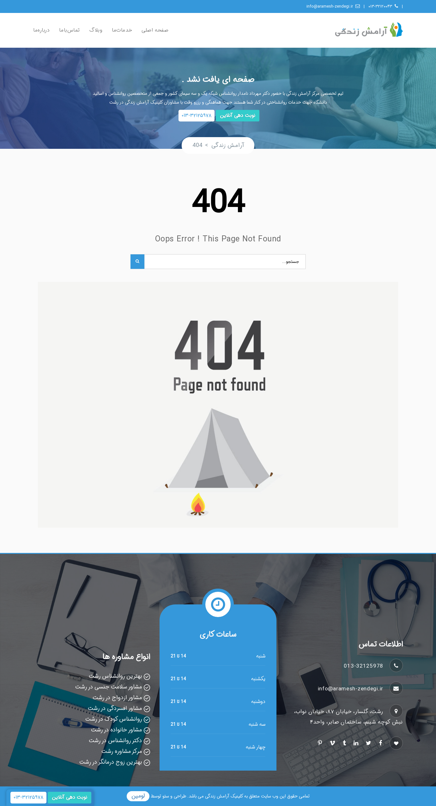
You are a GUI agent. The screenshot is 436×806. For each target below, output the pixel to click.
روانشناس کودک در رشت (113, 719)
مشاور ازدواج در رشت (117, 698)
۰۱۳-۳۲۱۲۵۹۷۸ (196, 115)
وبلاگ (95, 30)
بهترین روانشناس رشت (115, 676)
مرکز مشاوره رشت (121, 751)
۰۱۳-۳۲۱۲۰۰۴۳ (383, 6)
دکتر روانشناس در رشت (115, 740)
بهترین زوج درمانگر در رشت (110, 762)
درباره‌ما (41, 30)
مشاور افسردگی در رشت (115, 708)
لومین (138, 795)
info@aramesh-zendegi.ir (333, 6)
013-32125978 (363, 666)
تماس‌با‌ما (69, 30)
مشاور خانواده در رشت (116, 730)
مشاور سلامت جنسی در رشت (108, 687)
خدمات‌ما (122, 30)
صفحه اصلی (155, 30)
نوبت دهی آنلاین (237, 115)
